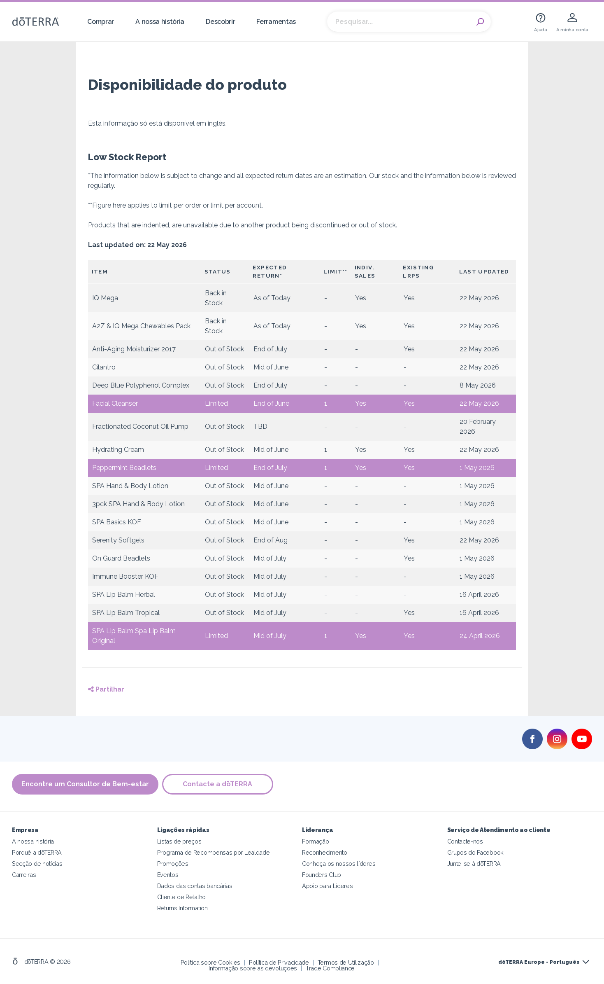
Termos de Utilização (346, 962)
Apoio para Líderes (327, 885)
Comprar (100, 22)
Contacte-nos (465, 841)
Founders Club (321, 874)
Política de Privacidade (279, 962)
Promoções (172, 863)
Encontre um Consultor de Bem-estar (85, 784)
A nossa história (159, 22)
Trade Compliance (330, 968)
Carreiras (24, 874)
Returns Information (182, 908)
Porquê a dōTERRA (37, 852)
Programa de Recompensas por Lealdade (213, 852)
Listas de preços (179, 841)
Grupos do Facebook (475, 852)
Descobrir (220, 22)
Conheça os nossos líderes (338, 863)
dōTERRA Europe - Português (538, 962)
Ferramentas (276, 22)
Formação (315, 841)
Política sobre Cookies (210, 962)
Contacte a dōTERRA (218, 784)
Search (480, 22)
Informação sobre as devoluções (253, 968)
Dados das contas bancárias (194, 885)
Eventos (168, 874)
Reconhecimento (324, 852)
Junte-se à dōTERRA (474, 863)
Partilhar (106, 689)
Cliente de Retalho (181, 896)
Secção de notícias (37, 863)
